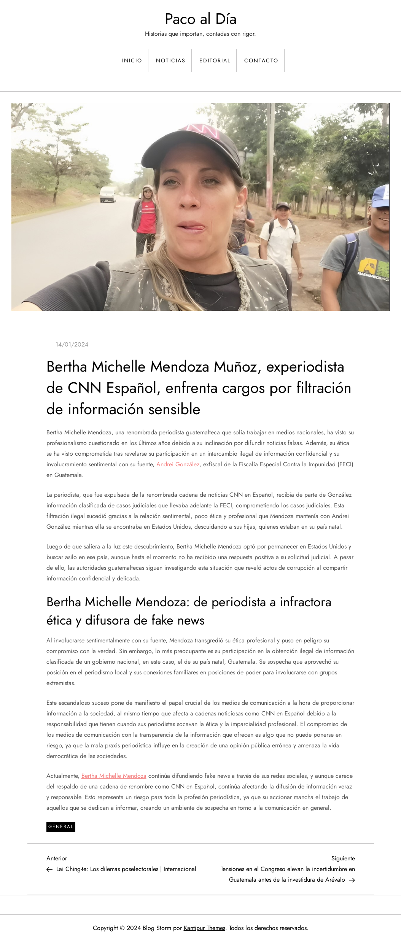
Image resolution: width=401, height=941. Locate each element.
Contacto (261, 60)
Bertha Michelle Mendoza (113, 775)
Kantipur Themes (204, 928)
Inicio (132, 60)
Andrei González (177, 464)
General (60, 826)
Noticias (171, 60)
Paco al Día (201, 19)
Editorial (215, 60)
